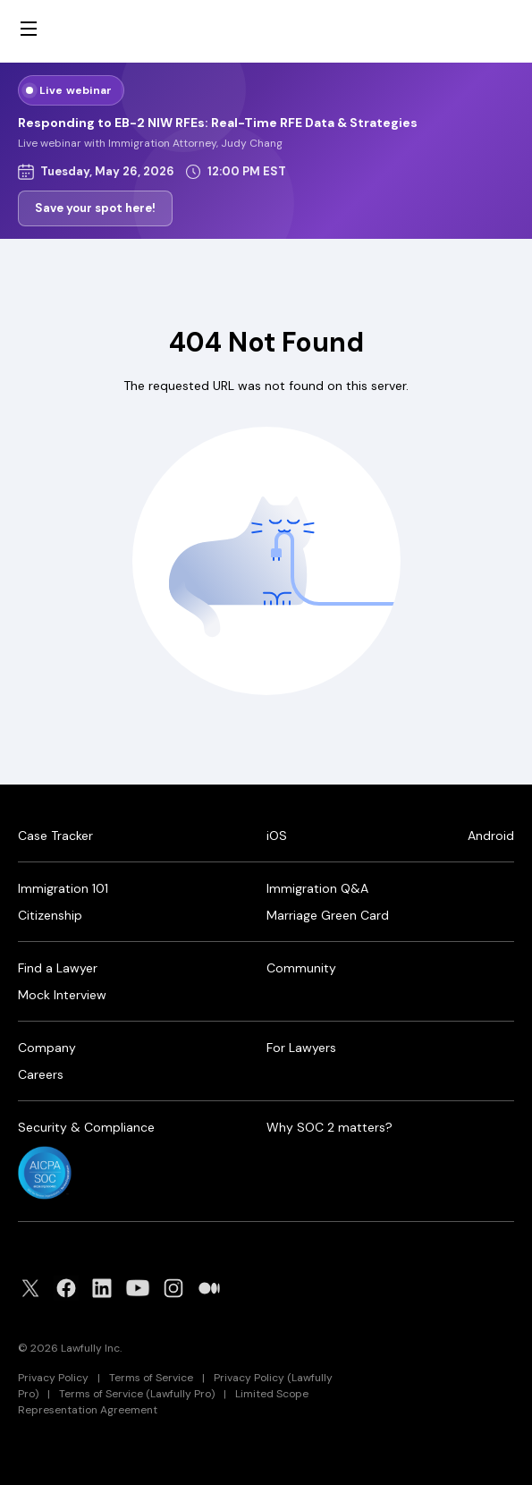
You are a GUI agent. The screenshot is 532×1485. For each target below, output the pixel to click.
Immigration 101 (63, 888)
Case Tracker (55, 835)
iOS (276, 835)
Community (301, 968)
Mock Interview (62, 995)
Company (47, 1048)
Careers (40, 1074)
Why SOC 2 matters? (329, 1127)
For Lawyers (301, 1048)
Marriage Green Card (327, 915)
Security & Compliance (86, 1127)
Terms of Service (151, 1377)
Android (491, 835)
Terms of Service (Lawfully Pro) (137, 1394)
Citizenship (50, 915)
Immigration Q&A (317, 888)
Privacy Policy (53, 1377)
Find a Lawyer (57, 968)
